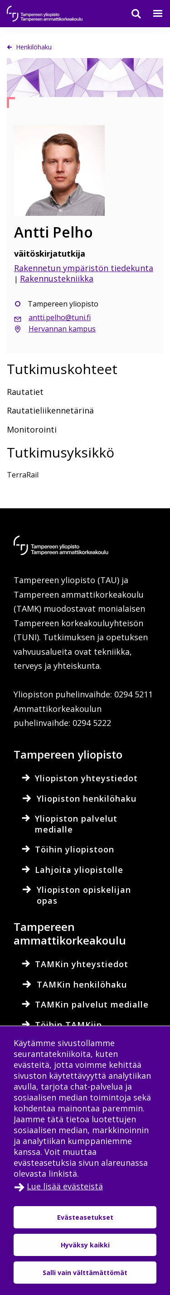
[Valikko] (152, 13)
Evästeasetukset (85, 1217)
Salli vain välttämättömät (85, 1272)
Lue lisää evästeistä (65, 1186)
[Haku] (130, 13)
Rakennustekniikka (56, 278)
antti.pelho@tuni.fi (60, 317)
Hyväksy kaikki (85, 1245)
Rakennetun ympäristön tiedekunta (83, 268)
